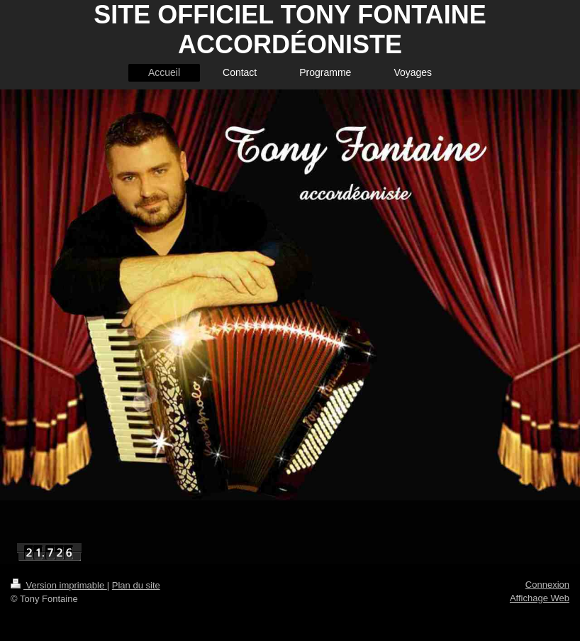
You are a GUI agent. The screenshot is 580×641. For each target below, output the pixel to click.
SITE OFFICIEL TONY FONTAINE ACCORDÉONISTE (290, 29)
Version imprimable (59, 585)
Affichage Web (539, 598)
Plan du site (136, 585)
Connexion (547, 584)
